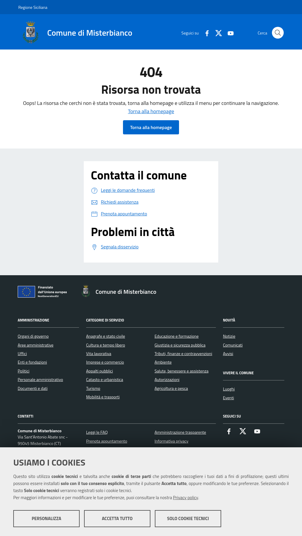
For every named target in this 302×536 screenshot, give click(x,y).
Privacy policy (185, 497)
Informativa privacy (171, 441)
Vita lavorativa (98, 353)
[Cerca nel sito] (278, 33)
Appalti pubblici (99, 371)
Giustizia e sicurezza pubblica (180, 345)
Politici (23, 371)
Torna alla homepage (151, 111)
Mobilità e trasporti (103, 397)
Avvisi (228, 353)
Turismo (93, 388)
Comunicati (233, 345)
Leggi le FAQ (97, 432)
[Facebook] (205, 33)
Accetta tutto (117, 518)
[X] (216, 33)
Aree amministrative (35, 345)
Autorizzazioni (167, 379)
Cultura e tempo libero (105, 345)
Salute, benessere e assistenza (182, 371)
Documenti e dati (32, 388)
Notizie (229, 336)
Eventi (228, 398)
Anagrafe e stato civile (105, 336)
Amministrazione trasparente (180, 432)
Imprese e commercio (105, 362)
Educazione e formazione (176, 336)
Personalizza (46, 518)
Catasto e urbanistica (104, 379)
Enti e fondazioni (32, 362)
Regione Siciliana (32, 7)
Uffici (22, 353)
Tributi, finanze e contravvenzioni (183, 353)
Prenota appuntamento (106, 441)
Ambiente (163, 362)
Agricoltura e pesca (171, 388)
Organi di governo (33, 336)
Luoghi (229, 389)
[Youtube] (228, 33)
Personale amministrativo (40, 379)
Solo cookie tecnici (188, 518)
